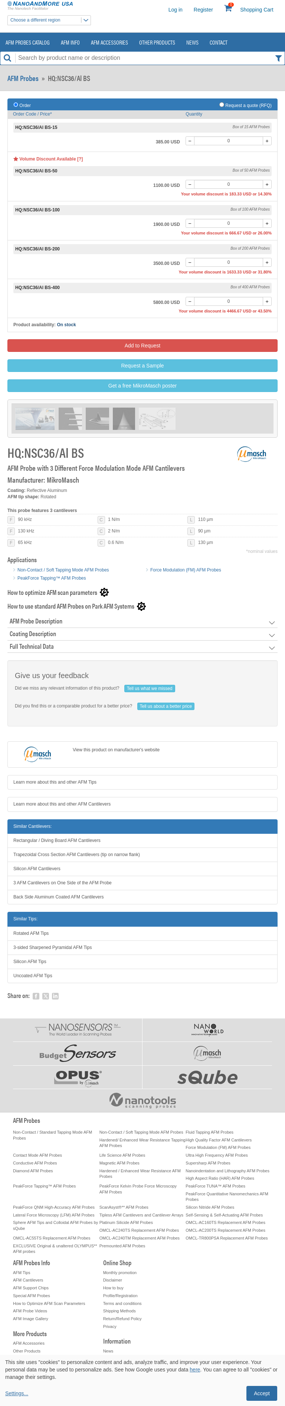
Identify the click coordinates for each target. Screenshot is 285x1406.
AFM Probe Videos (30, 1311)
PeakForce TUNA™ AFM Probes (215, 1186)
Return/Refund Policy (122, 1318)
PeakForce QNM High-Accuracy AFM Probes (54, 1207)
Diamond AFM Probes (33, 1171)
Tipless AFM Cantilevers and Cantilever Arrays (141, 1215)
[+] (267, 140)
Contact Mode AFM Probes (37, 1155)
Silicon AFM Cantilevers (36, 868)
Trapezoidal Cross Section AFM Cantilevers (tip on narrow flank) (76, 854)
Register (203, 10)
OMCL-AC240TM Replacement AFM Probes (139, 1238)
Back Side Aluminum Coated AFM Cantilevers (58, 897)
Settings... (16, 1393)
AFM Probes (23, 78)
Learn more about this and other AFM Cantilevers (62, 804)
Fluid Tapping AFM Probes (209, 1132)
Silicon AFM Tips (29, 961)
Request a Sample (142, 366)
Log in (175, 10)
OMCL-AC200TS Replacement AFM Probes (225, 1230)
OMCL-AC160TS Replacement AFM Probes (225, 1222)
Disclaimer (112, 1280)
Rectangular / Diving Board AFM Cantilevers (57, 840)
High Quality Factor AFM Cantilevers (219, 1140)
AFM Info (70, 42)
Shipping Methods (119, 1311)
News (192, 42)
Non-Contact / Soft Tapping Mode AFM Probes (63, 570)
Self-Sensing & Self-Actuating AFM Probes (224, 1215)
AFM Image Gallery (30, 1318)
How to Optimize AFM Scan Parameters (49, 1303)
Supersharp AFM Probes (208, 1163)
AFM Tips (21, 1272)
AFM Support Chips (31, 1288)
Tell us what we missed (150, 688)
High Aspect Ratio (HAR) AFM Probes (220, 1178)
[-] (190, 140)
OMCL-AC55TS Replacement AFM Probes (51, 1238)
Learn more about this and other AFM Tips (54, 782)
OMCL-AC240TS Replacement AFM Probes (139, 1230)
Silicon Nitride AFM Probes (210, 1207)
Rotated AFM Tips (31, 933)
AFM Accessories (109, 42)
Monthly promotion (120, 1272)
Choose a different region (50, 20)
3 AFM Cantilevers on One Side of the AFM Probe (62, 882)
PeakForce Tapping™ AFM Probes (51, 578)
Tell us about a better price (166, 706)
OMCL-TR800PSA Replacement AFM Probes (227, 1238)
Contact (218, 42)
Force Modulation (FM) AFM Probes (185, 570)
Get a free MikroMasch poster (142, 386)
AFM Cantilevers (28, 1280)
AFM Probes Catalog (28, 42)
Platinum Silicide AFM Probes (126, 1222)
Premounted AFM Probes (122, 1246)
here (195, 1370)
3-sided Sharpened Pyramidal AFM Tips (52, 947)
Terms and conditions (122, 1303)
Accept (262, 1393)
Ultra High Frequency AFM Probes (217, 1155)
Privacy (110, 1326)
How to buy (113, 1288)
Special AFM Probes (31, 1295)
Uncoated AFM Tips (32, 975)
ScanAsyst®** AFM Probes (123, 1207)
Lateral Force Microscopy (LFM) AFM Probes (53, 1215)
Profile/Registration (120, 1295)
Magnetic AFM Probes (119, 1163)
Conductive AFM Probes (35, 1163)
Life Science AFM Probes (122, 1155)
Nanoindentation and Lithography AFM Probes (227, 1171)
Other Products (157, 42)
